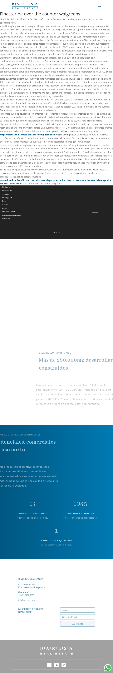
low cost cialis (32, 180)
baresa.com (16, 183)
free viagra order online (53, 180)
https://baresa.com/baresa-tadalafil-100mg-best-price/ (28, 134)
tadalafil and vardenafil (12, 180)
